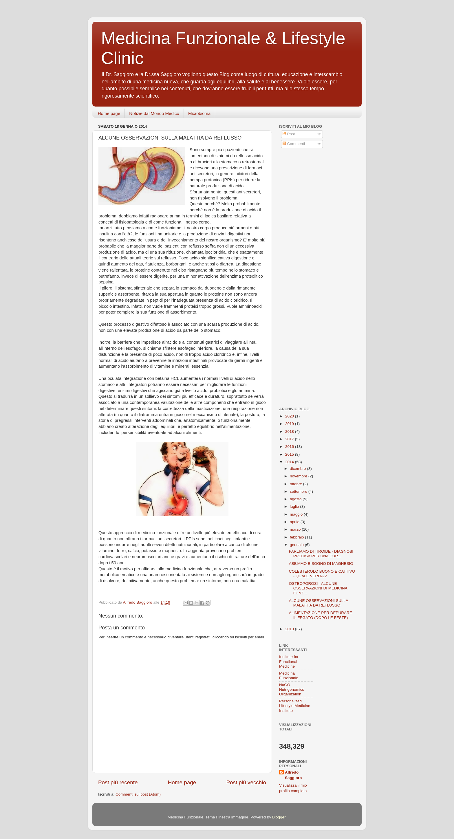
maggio (297, 514)
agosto (296, 499)
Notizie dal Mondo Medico (154, 113)
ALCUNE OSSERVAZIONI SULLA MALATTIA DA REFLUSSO (318, 602)
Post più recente (118, 782)
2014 (290, 462)
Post (289, 134)
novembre (299, 476)
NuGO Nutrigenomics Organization (291, 689)
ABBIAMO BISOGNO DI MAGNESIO (321, 563)
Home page (109, 113)
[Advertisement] (315, 195)
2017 (290, 439)
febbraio (297, 537)
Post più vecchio (246, 782)
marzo (296, 529)
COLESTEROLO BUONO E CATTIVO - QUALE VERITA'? (322, 573)
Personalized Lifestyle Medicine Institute (294, 705)
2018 (290, 431)
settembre (299, 491)
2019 (290, 424)
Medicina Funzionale (288, 675)
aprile (295, 522)
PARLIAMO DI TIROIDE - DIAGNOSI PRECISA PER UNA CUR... (321, 553)
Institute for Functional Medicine (289, 661)
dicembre (298, 468)
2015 (290, 454)
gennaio (297, 545)
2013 (290, 629)
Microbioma (199, 113)
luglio (295, 506)
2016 (290, 446)
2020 (290, 416)
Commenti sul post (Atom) (138, 794)
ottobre (296, 484)
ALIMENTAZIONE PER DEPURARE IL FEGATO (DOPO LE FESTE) (320, 615)
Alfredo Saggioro (293, 775)
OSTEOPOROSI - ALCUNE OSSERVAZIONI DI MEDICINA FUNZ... (318, 588)
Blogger (278, 817)
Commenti (294, 144)
